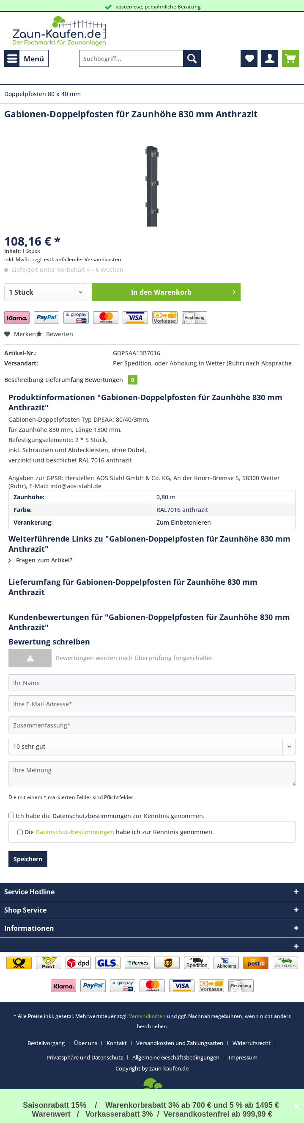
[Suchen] (192, 58)
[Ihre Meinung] (152, 773)
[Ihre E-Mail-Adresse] (152, 703)
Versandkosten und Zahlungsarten (179, 1043)
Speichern (28, 859)
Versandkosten (147, 1016)
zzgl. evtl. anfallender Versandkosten (76, 259)
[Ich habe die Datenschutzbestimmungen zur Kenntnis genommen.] (11, 815)
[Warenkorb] (290, 58)
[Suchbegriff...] (140, 58)
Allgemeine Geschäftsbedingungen (175, 1057)
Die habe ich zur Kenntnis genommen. (119, 832)
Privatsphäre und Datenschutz (85, 1057)
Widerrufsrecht (252, 1043)
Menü (25, 58)
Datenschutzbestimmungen (91, 816)
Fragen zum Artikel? (40, 560)
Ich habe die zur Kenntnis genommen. (110, 816)
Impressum (243, 1057)
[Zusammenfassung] (152, 724)
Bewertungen (111, 380)
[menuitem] (26, 58)
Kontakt (117, 1043)
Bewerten (54, 334)
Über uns (85, 1043)
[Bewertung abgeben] (152, 746)
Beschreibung (24, 380)
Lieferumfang (64, 380)
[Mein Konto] (269, 58)
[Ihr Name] (152, 682)
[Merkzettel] (249, 58)
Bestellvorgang (46, 1043)
